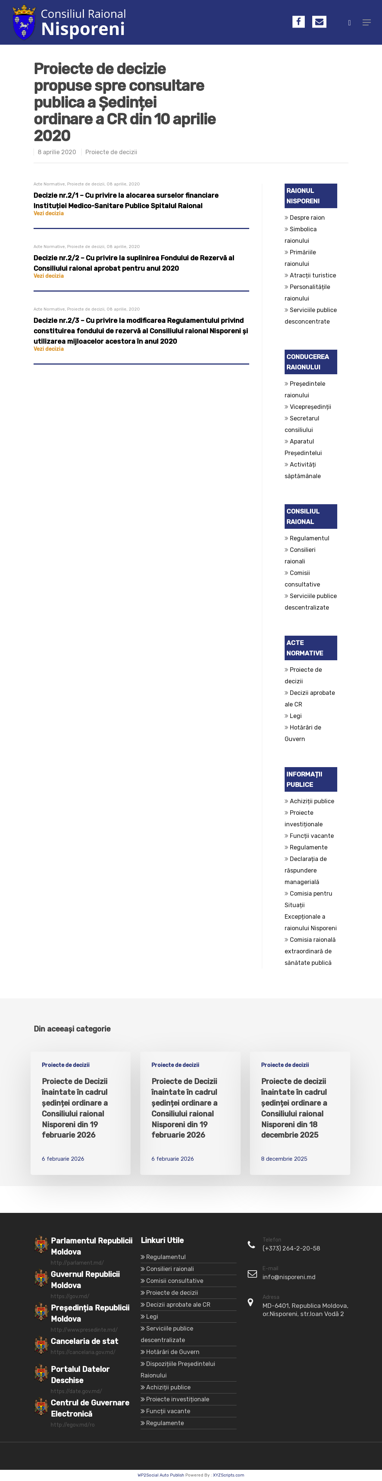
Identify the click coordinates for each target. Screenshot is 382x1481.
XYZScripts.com (228, 1475)
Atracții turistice (313, 275)
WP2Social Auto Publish (161, 1475)
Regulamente (309, 847)
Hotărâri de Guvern (173, 1352)
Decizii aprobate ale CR (178, 1304)
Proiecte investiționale (177, 1399)
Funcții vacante (312, 835)
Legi (296, 715)
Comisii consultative (174, 1280)
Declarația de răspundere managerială (306, 870)
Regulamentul (309, 538)
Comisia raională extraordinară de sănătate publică (310, 951)
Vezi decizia (49, 213)
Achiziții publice (312, 801)
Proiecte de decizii (111, 152)
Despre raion (307, 217)
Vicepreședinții (310, 406)
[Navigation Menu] (367, 22)
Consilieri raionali (170, 1268)
